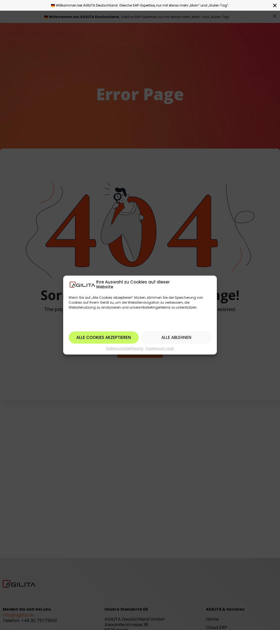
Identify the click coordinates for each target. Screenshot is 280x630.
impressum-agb (160, 348)
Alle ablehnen (176, 337)
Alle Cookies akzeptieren (103, 337)
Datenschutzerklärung (124, 348)
